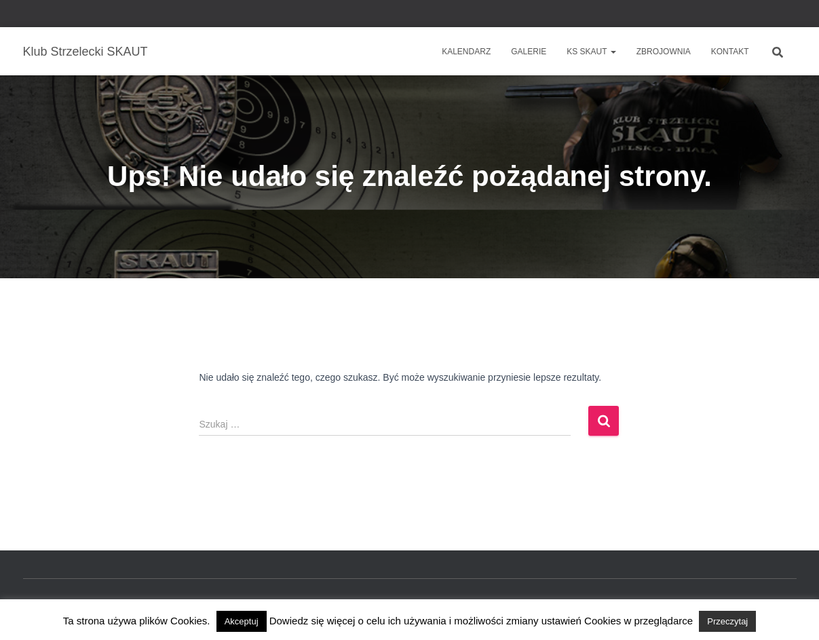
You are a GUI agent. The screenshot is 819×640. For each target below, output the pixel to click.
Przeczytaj (727, 621)
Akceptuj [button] (242, 621)
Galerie (528, 51)
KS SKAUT (591, 51)
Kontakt (730, 51)
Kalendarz (466, 51)
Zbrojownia (663, 51)
